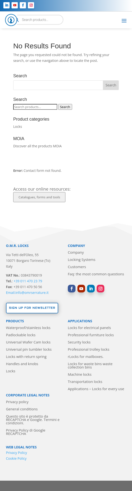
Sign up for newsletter (32, 308)
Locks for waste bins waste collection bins (90, 365)
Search (65, 107)
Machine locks (80, 375)
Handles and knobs (22, 364)
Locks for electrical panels (89, 328)
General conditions (22, 409)
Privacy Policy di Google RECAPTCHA (25, 432)
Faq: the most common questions (96, 274)
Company (76, 253)
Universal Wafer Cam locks (28, 342)
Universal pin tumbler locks (29, 350)
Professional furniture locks (91, 335)
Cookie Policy (16, 458)
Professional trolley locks (88, 350)
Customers (77, 267)
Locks (17, 126)
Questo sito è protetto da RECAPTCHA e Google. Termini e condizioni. (33, 419)
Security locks (79, 342)
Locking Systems (81, 260)
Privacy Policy (16, 452)
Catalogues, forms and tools (39, 197)
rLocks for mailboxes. (86, 357)
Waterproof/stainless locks (28, 328)
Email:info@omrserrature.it (27, 292)
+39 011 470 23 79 (28, 281)
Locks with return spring (26, 357)
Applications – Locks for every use (96, 389)
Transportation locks (85, 382)
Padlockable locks (21, 335)
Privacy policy (17, 402)
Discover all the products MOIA (37, 146)
